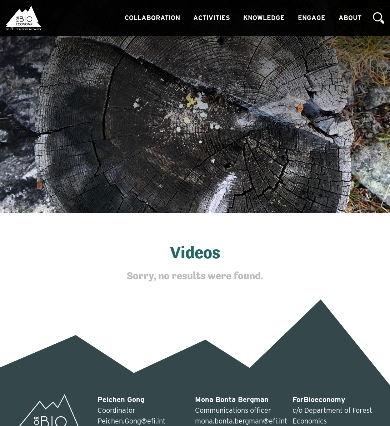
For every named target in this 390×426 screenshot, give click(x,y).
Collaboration (152, 17)
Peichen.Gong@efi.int (131, 421)
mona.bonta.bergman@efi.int (241, 421)
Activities (211, 17)
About (350, 17)
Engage (311, 17)
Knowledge (264, 17)
